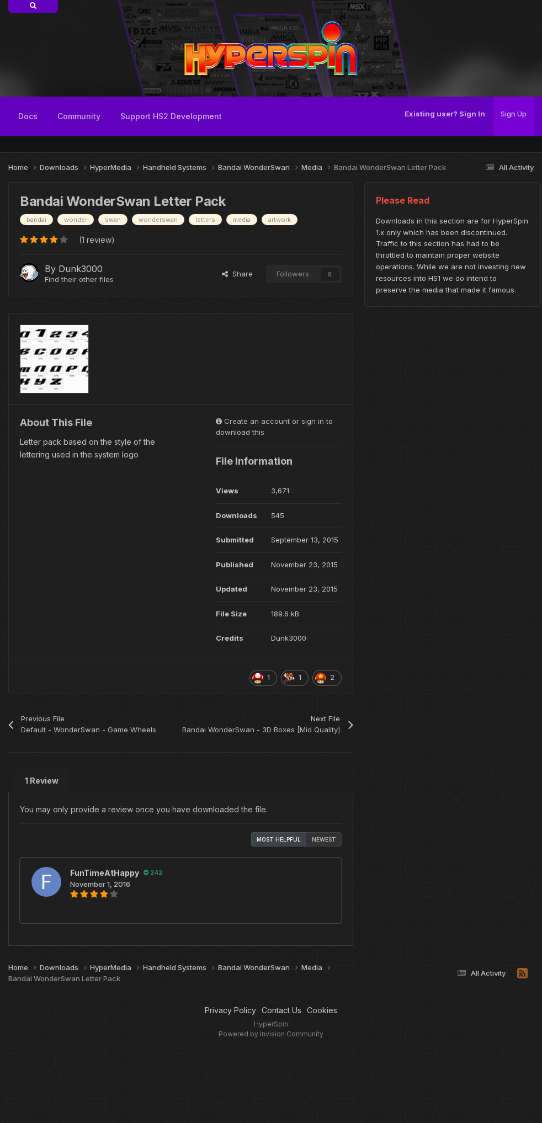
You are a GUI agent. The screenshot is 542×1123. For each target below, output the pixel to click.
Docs (28, 116)
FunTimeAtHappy (104, 872)
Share (237, 273)
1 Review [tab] (42, 780)
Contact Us (281, 1010)
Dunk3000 (81, 268)
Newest (324, 839)
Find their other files (79, 279)
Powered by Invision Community (271, 1034)
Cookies (322, 1010)
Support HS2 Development (171, 116)
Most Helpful (279, 839)
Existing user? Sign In (445, 113)
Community (78, 116)
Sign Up (514, 113)
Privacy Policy (230, 1010)
